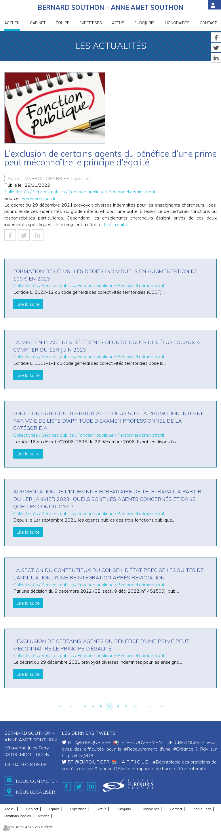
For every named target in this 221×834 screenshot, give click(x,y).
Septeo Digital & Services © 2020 (28, 827)
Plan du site (202, 809)
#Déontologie (167, 762)
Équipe (62, 22)
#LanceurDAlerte (112, 768)
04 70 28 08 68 (30, 764)
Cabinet (37, 22)
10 (135, 706)
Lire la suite (115, 224)
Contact (208, 22)
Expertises (90, 22)
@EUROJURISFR (93, 742)
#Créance (183, 749)
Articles (43, 816)
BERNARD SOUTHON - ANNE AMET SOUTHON (110, 7)
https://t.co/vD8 (77, 755)
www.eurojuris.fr (39, 198)
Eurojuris (144, 22)
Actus (118, 22)
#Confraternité (191, 768)
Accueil (12, 22)
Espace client (214, 4)
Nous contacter (37, 781)
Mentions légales (17, 816)
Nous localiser (35, 792)
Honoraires (177, 22)
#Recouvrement (140, 749)
